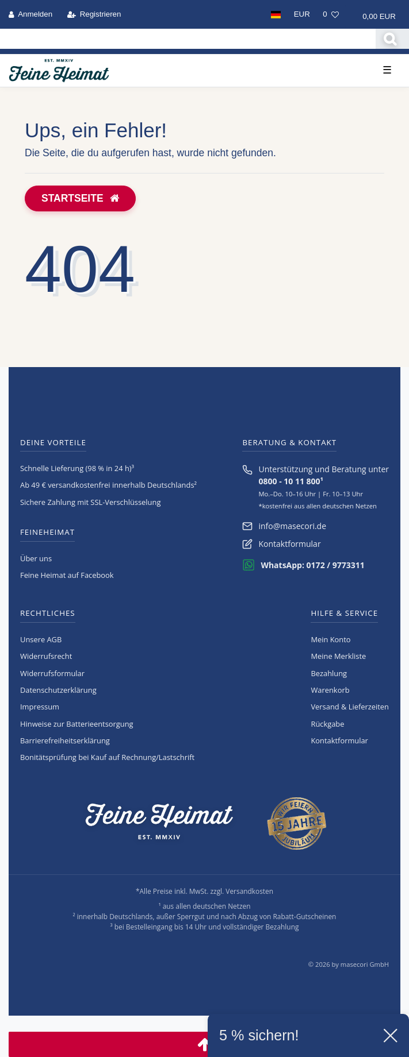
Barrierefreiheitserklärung (65, 740)
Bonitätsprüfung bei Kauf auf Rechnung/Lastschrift (107, 757)
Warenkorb (330, 690)
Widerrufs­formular (52, 673)
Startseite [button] (80, 198)
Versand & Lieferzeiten (350, 706)
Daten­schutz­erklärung (58, 690)
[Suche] (392, 39)
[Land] (275, 14)
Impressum (39, 706)
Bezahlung (329, 673)
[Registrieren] (93, 14)
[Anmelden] (30, 14)
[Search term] (188, 39)
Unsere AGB (41, 639)
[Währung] (302, 14)
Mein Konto (330, 639)
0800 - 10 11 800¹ (290, 481)
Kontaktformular (289, 543)
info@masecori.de (292, 525)
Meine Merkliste (338, 656)
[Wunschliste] (330, 14)
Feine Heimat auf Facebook (67, 575)
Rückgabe (327, 724)
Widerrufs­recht (46, 656)
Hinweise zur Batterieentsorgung (76, 724)
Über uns (36, 558)
